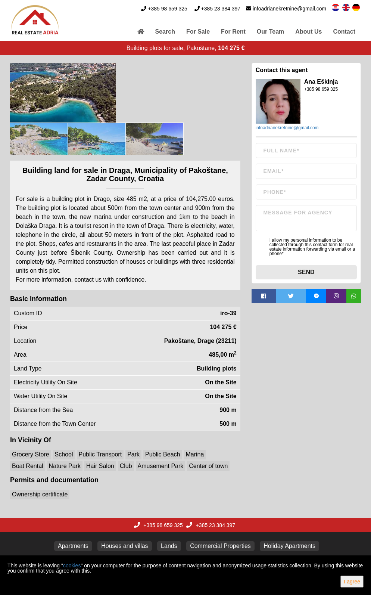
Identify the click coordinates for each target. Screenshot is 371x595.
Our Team (270, 31)
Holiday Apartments (289, 546)
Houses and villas (124, 546)
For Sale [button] (198, 31)
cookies (72, 565)
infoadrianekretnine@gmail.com (289, 9)
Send (306, 272)
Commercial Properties (220, 546)
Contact (344, 31)
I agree (352, 582)
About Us (308, 31)
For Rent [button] (233, 31)
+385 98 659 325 (167, 9)
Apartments (73, 546)
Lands (169, 546)
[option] (39, 139)
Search (165, 31)
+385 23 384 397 (221, 9)
